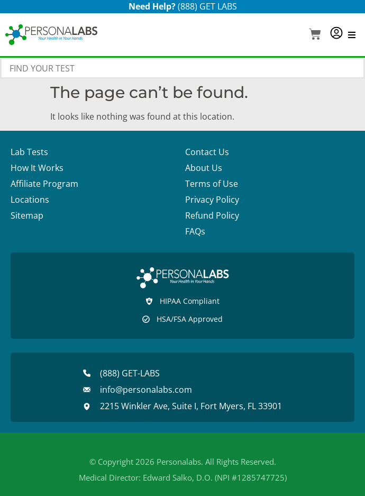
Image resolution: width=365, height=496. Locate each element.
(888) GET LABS (207, 6)
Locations (30, 199)
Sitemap (27, 215)
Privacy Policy (212, 199)
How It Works (37, 168)
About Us (203, 168)
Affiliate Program (44, 184)
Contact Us (207, 152)
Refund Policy (212, 215)
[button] (315, 35)
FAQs (195, 231)
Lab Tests (29, 152)
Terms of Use (211, 184)
